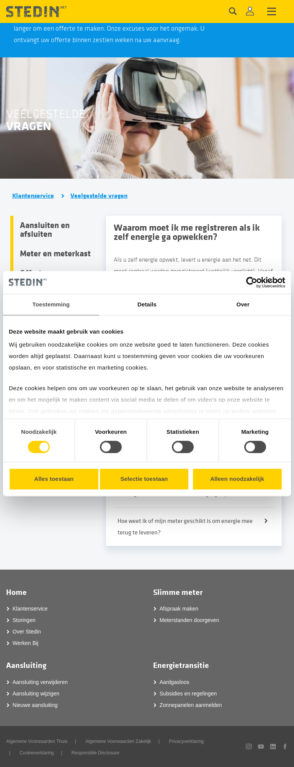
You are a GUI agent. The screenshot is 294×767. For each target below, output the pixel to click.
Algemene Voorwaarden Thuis (37, 741)
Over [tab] (243, 304)
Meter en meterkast (55, 253)
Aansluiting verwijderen (40, 682)
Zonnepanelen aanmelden (191, 705)
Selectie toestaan (144, 479)
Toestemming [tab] (51, 304)
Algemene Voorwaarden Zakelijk (118, 741)
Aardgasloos (174, 682)
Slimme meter (178, 592)
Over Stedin (27, 631)
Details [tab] (147, 304)
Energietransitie (181, 665)
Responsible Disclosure (95, 752)
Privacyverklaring (186, 741)
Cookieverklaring (37, 752)
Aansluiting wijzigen (36, 693)
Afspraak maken (179, 608)
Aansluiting (26, 665)
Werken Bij (25, 643)
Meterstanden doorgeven (189, 620)
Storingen (24, 620)
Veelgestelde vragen (98, 196)
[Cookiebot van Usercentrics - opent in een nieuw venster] (251, 282)
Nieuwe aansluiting (35, 705)
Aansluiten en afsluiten (45, 229)
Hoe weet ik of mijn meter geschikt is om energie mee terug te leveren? (185, 526)
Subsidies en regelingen (188, 693)
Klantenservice (33, 196)
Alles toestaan (54, 479)
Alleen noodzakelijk (237, 479)
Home (16, 592)
